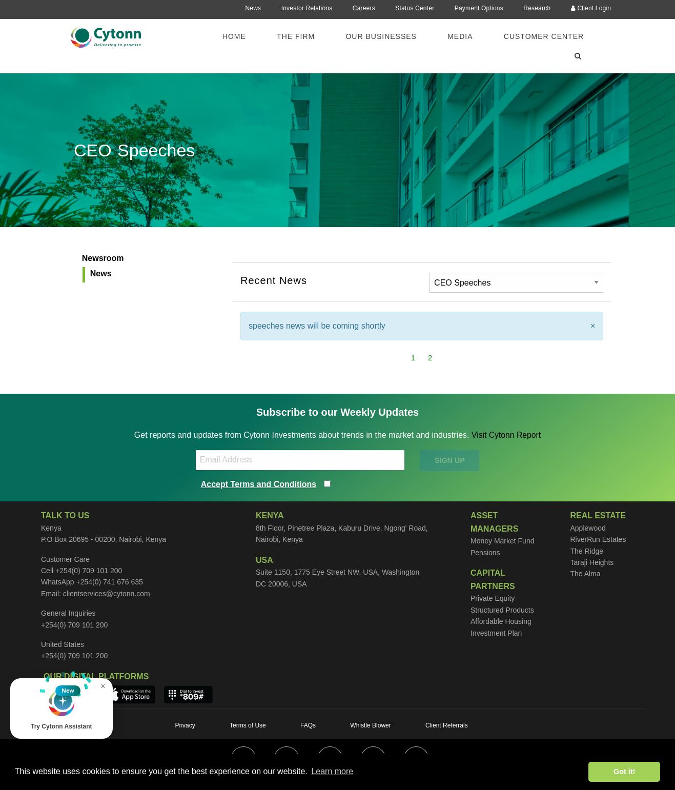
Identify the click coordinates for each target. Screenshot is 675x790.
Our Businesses (380, 36)
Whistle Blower (370, 725)
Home (234, 36)
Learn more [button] (332, 771)
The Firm (296, 36)
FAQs (308, 725)
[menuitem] (240, 36)
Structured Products (502, 610)
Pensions (485, 553)
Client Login (591, 8)
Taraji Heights (591, 562)
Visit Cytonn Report (506, 435)
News (253, 8)
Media (460, 36)
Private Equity (493, 598)
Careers (364, 8)
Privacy (185, 725)
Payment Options (479, 8)
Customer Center (544, 36)
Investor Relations (307, 8)
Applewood (587, 528)
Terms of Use (248, 725)
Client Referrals (446, 725)
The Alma (585, 574)
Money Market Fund (503, 541)
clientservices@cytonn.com (106, 594)
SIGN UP (450, 460)
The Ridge (586, 551)
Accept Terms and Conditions (259, 484)
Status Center (414, 8)
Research (536, 8)
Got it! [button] (624, 771)
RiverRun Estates (598, 539)
